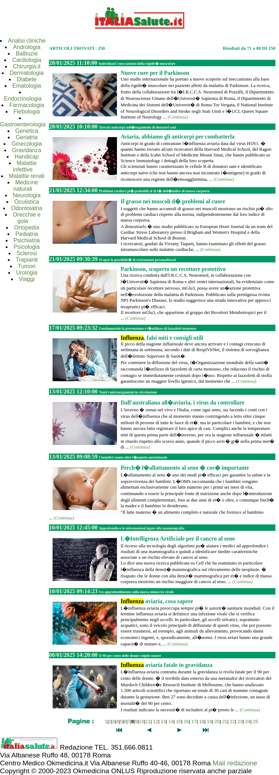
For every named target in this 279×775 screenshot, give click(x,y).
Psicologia (27, 247)
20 (217, 721)
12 (155, 721)
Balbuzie (27, 53)
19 (209, 721)
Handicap (27, 157)
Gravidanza (26, 150)
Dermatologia (27, 73)
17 (193, 721)
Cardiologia (26, 60)
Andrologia (26, 47)
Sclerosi (26, 253)
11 (147, 721)
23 (240, 721)
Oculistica (26, 202)
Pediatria (26, 234)
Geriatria (27, 137)
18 (201, 721)
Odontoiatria (26, 208)
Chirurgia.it (26, 66)
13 (163, 721)
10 (141, 721)
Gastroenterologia (22, 124)
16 (186, 721)
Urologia (27, 273)
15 (178, 721)
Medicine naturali (25, 185)
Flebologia (27, 111)
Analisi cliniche (26, 41)
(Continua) (178, 117)
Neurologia (26, 195)
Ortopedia (26, 227)
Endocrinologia (23, 99)
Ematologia (27, 86)
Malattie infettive (25, 166)
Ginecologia (26, 144)
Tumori (26, 266)
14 (170, 721)
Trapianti (27, 260)
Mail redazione (234, 763)
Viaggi (27, 279)
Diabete (26, 79)
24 (247, 721)
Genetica (26, 131)
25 (255, 721)
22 (232, 721)
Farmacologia (26, 105)
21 (224, 721)
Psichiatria (27, 240)
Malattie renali (27, 176)
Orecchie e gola (26, 218)
